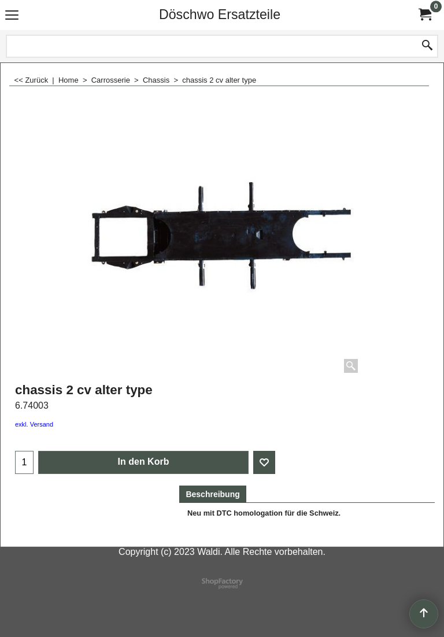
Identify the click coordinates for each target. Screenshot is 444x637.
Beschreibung (212, 494)
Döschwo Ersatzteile (219, 14)
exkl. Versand (34, 424)
